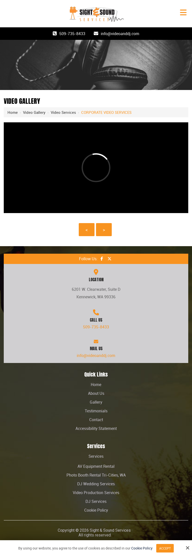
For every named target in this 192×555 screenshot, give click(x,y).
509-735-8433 (72, 33)
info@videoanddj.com (120, 33)
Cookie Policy (141, 548)
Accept (165, 548)
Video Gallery (34, 112)
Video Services (63, 112)
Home (13, 112)
